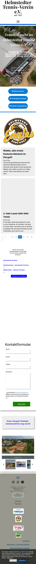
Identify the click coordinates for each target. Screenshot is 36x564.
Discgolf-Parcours (24, 70)
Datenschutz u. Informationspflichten (18, 544)
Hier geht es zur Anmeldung (18, 276)
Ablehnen (13, 560)
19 (16, 237)
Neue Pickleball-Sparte (15, 70)
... (8, 237)
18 (12, 237)
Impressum (25, 541)
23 (31, 237)
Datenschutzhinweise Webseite (19, 548)
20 (20, 237)
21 (24, 237)
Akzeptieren (22, 560)
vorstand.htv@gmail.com (20, 491)
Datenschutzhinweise (21, 392)
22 (27, 237)
